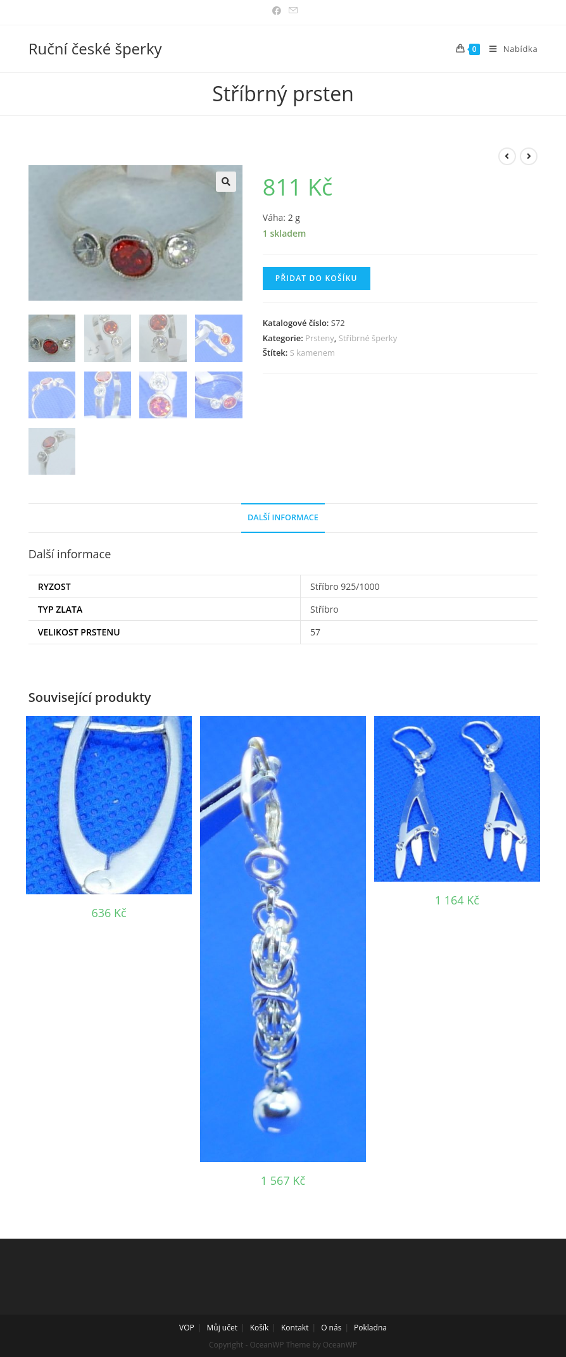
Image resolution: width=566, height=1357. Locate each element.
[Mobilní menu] (509, 48)
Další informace (283, 516)
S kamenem (312, 352)
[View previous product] (507, 156)
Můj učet (222, 1326)
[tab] (283, 517)
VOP (186, 1326)
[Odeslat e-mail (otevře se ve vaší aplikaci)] (291, 10)
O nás (331, 1326)
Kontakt (294, 1326)
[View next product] (529, 156)
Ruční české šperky (95, 48)
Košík (259, 1326)
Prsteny (319, 338)
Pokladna (370, 1326)
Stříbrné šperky (368, 338)
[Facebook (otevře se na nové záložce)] (276, 10)
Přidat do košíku (316, 278)
